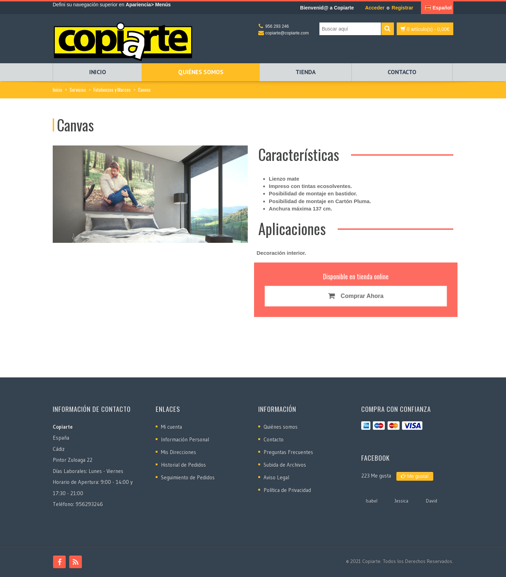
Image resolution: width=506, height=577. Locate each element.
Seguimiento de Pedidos (188, 477)
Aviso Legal (276, 477)
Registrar (402, 8)
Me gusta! (415, 476)
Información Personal (185, 439)
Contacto (402, 72)
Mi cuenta (171, 426)
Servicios (78, 89)
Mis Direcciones (178, 452)
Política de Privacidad (287, 490)
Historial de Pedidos (183, 464)
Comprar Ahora (355, 295)
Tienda (306, 72)
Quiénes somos (200, 72)
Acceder (374, 8)
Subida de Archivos (285, 464)
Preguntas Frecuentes (288, 452)
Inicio (97, 72)
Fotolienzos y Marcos (112, 89)
